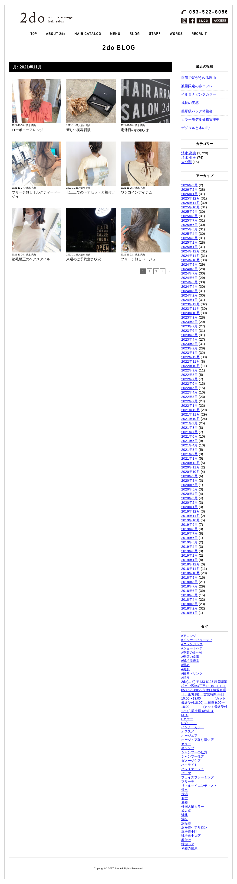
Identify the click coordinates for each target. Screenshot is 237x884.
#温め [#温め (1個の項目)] (185, 665)
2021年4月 (189, 445)
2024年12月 (190, 251)
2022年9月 (189, 370)
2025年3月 (189, 238)
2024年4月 (189, 286)
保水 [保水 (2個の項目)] (184, 790)
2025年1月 (189, 247)
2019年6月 (189, 538)
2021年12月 (190, 410)
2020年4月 (189, 494)
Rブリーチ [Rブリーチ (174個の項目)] (189, 723)
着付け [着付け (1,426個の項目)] (186, 840)
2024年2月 (189, 295)
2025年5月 (189, 229)
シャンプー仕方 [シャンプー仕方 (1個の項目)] (192, 756)
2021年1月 (189, 458)
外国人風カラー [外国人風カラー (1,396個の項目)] (192, 806)
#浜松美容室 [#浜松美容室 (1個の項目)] (190, 661)
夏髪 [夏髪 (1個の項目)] (184, 802)
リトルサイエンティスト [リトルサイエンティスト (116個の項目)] (199, 785)
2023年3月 (189, 344)
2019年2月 (189, 555)
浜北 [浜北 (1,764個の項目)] (184, 815)
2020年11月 (190, 467)
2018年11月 (190, 569)
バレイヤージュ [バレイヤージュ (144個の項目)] (192, 769)
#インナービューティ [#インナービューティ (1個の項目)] (196, 640)
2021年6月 (189, 436)
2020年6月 (189, 485)
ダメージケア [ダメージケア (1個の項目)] (191, 760)
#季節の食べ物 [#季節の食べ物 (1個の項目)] (192, 652)
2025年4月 (189, 234)
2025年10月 (190, 207)
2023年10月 (190, 313)
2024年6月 (189, 278)
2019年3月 (189, 551)
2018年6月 (189, 591)
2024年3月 (189, 291)
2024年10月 (190, 260)
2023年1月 (189, 353)
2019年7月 (189, 533)
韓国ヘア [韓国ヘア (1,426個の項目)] (187, 844)
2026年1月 (189, 194)
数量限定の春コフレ (197, 86)
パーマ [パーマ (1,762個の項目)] (186, 773)
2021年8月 (189, 427)
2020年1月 (189, 507)
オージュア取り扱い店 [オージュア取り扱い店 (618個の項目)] (197, 740)
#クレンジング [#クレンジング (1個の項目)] (192, 644)
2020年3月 (189, 498)
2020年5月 (189, 489)
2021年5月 (189, 441)
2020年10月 (190, 472)
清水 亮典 (188, 153)
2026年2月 (189, 189)
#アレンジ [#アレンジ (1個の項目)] (188, 636)
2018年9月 (189, 577)
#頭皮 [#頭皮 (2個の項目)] (185, 677)
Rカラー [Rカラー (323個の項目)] (187, 719)
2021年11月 (190, 414)
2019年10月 (190, 520)
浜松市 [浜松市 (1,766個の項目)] (186, 823)
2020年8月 (189, 480)
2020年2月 (189, 502)
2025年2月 (189, 242)
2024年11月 (190, 256)
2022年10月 (190, 366)
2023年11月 (190, 308)
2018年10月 (190, 573)
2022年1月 (189, 405)
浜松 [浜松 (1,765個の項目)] (184, 819)
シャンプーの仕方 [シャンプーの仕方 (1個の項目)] (194, 752)
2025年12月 (190, 198)
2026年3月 (189, 185)
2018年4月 (189, 599)
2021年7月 (189, 432)
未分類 (186, 162)
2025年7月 (189, 220)
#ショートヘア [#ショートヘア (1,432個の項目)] (192, 648)
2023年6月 (189, 330)
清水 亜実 (188, 157)
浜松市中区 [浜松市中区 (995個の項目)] (189, 831)
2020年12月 (190, 463)
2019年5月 (189, 542)
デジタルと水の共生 (197, 128)
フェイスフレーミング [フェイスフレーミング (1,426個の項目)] (197, 777)
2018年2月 (189, 608)
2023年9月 (189, 317)
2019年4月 (189, 546)
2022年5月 (189, 388)
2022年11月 (190, 361)
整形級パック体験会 (197, 111)
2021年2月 (189, 454)
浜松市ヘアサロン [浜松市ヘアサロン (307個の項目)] (194, 827)
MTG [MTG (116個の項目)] (184, 715)
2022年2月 (189, 401)
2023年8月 (189, 322)
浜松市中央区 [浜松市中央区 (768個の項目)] (191, 836)
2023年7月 (189, 326)
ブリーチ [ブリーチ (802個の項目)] (187, 781)
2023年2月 (189, 348)
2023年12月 (190, 304)
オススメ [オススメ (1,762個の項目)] (187, 731)
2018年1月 (189, 613)
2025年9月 (189, 211)
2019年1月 (189, 560)
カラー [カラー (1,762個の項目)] (186, 744)
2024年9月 (189, 264)
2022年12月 (190, 357)
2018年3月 (189, 604)
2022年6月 (189, 383)
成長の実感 (190, 103)
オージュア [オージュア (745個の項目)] (189, 735)
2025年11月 (190, 203)
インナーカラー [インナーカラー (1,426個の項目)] (192, 727)
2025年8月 (189, 216)
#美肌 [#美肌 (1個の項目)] (185, 669)
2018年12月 (190, 564)
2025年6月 (189, 225)
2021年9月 (189, 423)
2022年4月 (189, 392)
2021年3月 (189, 450)
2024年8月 (189, 269)
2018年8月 (189, 582)
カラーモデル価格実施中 (200, 119)
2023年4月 (189, 339)
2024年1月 (189, 300)
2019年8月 (189, 529)
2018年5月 (189, 595)
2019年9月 (189, 524)
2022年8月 (189, 375)
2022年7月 (189, 379)
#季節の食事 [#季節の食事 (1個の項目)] (190, 656)
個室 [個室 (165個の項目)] (184, 798)
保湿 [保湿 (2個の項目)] (184, 794)
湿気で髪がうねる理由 (198, 78)
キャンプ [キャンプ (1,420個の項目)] (187, 748)
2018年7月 (189, 586)
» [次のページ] (169, 271)
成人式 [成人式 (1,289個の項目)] (186, 811)
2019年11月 (190, 516)
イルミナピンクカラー (198, 94)
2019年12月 (190, 511)
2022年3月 (189, 397)
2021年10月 (190, 419)
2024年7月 (189, 273)
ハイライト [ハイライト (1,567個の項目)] (189, 765)
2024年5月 (189, 282)
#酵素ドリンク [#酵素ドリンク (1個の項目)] (192, 673)
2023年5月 (189, 335)
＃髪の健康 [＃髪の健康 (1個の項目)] (189, 848)
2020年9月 (189, 476)
